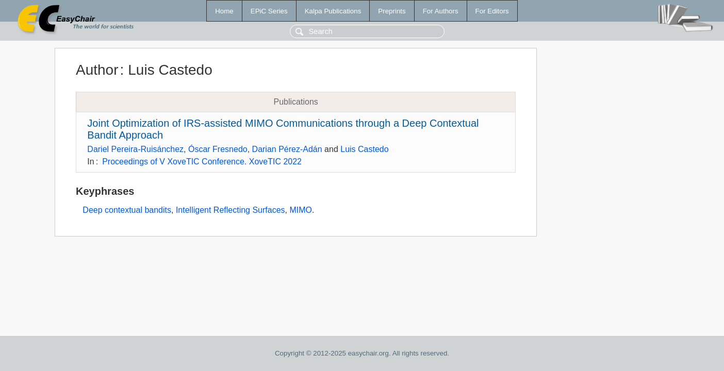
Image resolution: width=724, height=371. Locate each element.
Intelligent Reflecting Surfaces (230, 210)
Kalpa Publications (333, 11)
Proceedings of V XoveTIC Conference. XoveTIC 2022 (202, 161)
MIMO (300, 210)
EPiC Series (269, 11)
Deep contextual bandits (127, 210)
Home (224, 11)
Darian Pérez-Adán (287, 149)
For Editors (492, 11)
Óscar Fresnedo (218, 149)
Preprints (391, 11)
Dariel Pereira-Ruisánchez (135, 149)
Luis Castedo (364, 149)
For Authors (440, 11)
